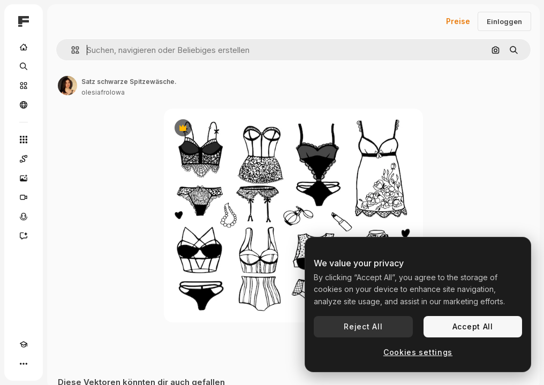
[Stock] (23, 85)
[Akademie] (23, 344)
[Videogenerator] (23, 197)
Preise (458, 21)
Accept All (472, 326)
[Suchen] (23, 66)
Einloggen (504, 21)
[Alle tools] (23, 139)
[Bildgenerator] (23, 178)
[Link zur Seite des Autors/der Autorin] (67, 85)
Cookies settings (417, 352)
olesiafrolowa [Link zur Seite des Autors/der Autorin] (103, 92)
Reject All (363, 326)
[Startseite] (23, 47)
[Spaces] (23, 158)
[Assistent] (23, 235)
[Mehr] (23, 363)
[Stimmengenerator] (23, 216)
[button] (71, 50)
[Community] (23, 104)
